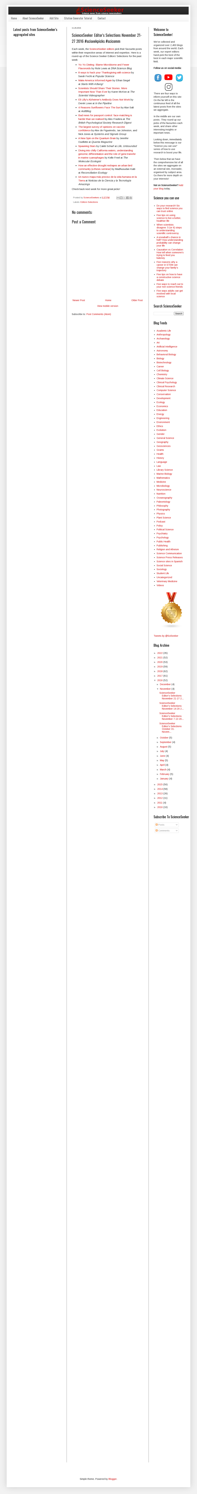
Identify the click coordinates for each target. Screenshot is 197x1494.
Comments (163, 830)
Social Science (164, 565)
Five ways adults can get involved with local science (170, 293)
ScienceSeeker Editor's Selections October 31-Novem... (170, 727)
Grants (160, 450)
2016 (160, 680)
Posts (160, 824)
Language (162, 462)
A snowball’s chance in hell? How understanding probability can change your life (170, 241)
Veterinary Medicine (167, 581)
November (165, 688)
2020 (160, 662)
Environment (163, 422)
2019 (160, 666)
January (164, 778)
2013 (160, 793)
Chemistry (162, 374)
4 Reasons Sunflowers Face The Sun (99, 107)
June (163, 756)
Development (163, 398)
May (162, 760)
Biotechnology (164, 362)
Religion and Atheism (168, 549)
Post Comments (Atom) (98, 314)
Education (162, 410)
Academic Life (164, 330)
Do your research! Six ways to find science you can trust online (169, 208)
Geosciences (164, 446)
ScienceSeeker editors (101, 48)
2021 (160, 657)
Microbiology (163, 486)
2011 (160, 802)
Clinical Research (166, 386)
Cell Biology (163, 370)
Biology (160, 358)
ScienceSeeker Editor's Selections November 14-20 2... (171, 706)
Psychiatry (162, 533)
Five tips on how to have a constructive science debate (169, 277)
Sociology (162, 569)
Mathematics (163, 477)
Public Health (163, 541)
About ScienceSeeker (33, 18)
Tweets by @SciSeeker (166, 635)
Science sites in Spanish (170, 561)
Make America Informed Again (95, 80)
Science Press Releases (170, 557)
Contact (102, 18)
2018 (160, 671)
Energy (160, 414)
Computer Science (166, 390)
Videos (160, 585)
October (164, 737)
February (165, 774)
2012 (160, 798)
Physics (161, 513)
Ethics (160, 426)
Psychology (163, 537)
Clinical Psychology (167, 382)
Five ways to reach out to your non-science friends (170, 285)
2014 (160, 789)
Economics (162, 406)
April (162, 765)
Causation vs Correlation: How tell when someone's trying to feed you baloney (170, 253)
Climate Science (165, 378)
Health (160, 454)
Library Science (165, 469)
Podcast (161, 521)
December (165, 684)
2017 (160, 675)
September (166, 742)
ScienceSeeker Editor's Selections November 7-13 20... (171, 716)
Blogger (113, 1479)
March (163, 769)
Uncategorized (164, 577)
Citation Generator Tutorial (78, 18)
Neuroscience (164, 489)
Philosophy (162, 505)
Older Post (137, 300)
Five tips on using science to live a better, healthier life (169, 218)
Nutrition (161, 493)
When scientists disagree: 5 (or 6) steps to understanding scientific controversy (169, 228)
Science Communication (169, 553)
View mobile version (107, 306)
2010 (160, 807)
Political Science (165, 529)
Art (158, 342)
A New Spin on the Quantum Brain (97, 138)
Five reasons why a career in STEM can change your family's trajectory (167, 266)
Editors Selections (89, 202)
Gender (161, 434)
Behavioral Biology (166, 354)
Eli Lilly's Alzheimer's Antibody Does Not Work (104, 99)
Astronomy (162, 350)
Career (160, 366)
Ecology (161, 402)
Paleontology (163, 501)
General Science (165, 438)
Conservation (164, 394)
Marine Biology (164, 473)
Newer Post (79, 300)
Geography (162, 442)
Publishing (162, 545)
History (160, 458)
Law (159, 466)
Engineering (163, 418)
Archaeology (163, 338)
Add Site (54, 18)
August (164, 746)
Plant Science (164, 517)
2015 (160, 784)
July (162, 751)
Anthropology (164, 334)
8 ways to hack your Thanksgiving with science (104, 72)
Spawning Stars (87, 146)
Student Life (163, 573)
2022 (160, 653)
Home (14, 18)
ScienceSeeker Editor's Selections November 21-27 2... (171, 695)
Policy (160, 525)
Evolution (161, 430)
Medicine (161, 482)
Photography (163, 509)
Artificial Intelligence (167, 346)
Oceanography (164, 497)
